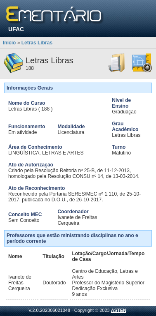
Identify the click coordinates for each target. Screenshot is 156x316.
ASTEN (118, 310)
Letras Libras (36, 43)
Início (9, 43)
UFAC (16, 29)
